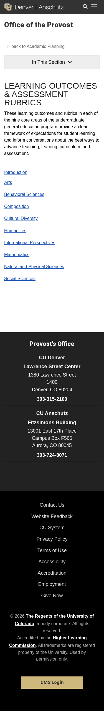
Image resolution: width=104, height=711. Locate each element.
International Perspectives (29, 242)
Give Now (52, 595)
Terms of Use (52, 550)
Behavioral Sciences (24, 194)
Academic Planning (46, 46)
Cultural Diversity (21, 218)
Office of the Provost (38, 25)
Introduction (15, 172)
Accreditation (51, 573)
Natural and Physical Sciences (34, 266)
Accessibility (51, 561)
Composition (16, 206)
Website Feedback (52, 516)
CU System (52, 527)
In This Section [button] (52, 62)
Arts (8, 182)
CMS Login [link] (52, 682)
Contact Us (52, 505)
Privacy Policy (51, 539)
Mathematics (16, 254)
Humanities (15, 230)
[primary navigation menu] (94, 7)
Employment (52, 584)
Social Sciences (19, 278)
